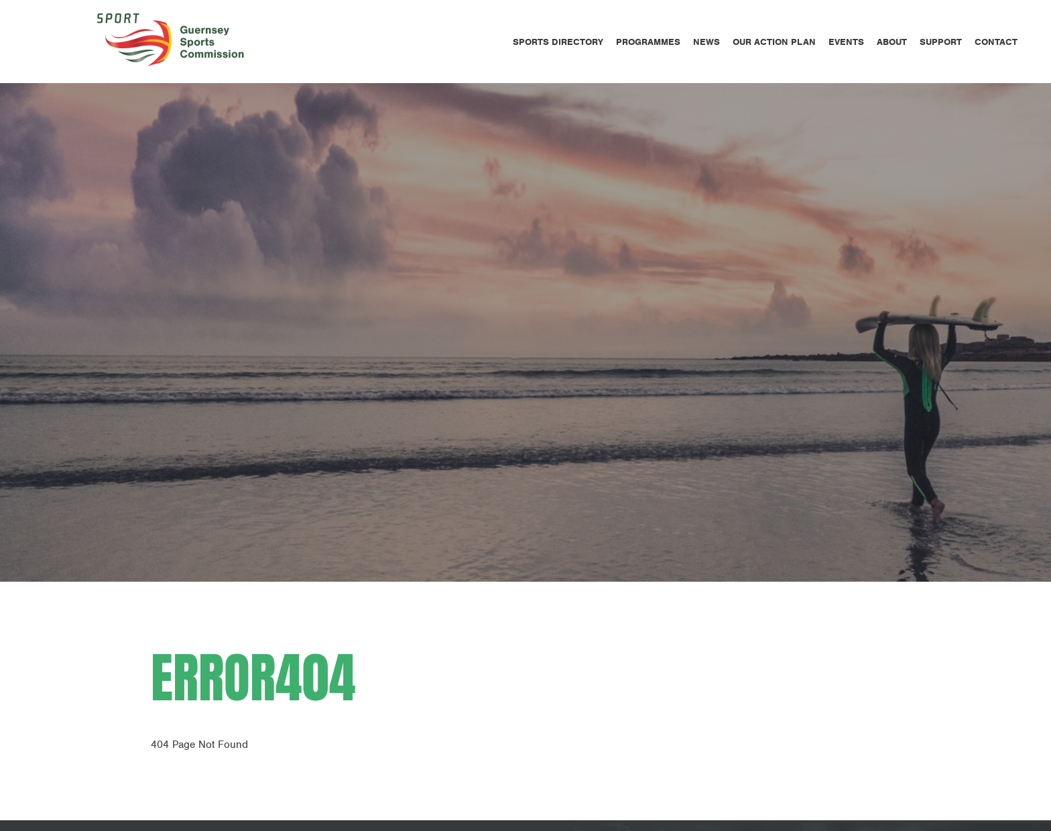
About (892, 42)
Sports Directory (558, 42)
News (706, 42)
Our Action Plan (774, 42)
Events (846, 42)
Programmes (648, 42)
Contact (996, 42)
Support (941, 42)
